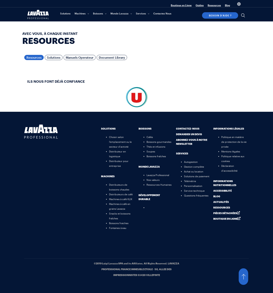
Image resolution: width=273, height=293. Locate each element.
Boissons (98, 13)
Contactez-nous (187, 128)
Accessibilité (222, 190)
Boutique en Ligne (181, 5)
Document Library (112, 57)
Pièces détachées (225, 213)
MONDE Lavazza (149, 166)
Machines (80, 13)
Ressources (214, 5)
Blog (227, 5)
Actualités (221, 201)
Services (141, 13)
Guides (200, 5)
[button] (247, 276)
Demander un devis (189, 134)
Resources (33, 57)
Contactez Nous (162, 13)
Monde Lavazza (119, 13)
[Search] (243, 15)
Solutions (65, 13)
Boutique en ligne (225, 218)
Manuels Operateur (79, 57)
